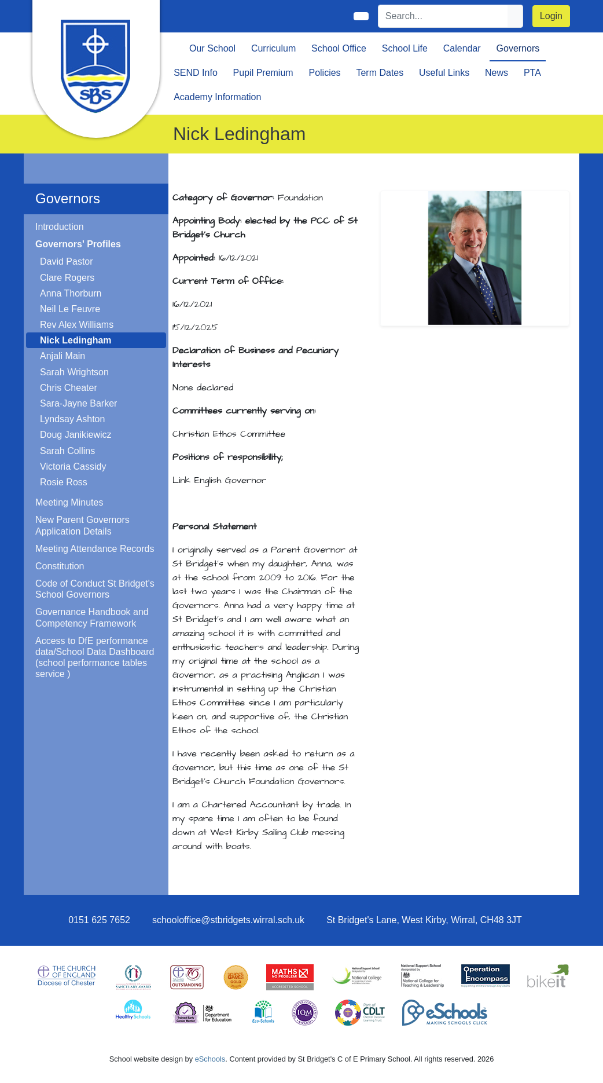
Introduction (59, 227)
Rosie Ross (63, 482)
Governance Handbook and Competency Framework (92, 617)
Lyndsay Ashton (72, 419)
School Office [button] (338, 48)
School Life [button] (405, 48)
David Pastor (66, 261)
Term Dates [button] (379, 73)
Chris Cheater (68, 388)
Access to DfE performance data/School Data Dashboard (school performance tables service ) (94, 657)
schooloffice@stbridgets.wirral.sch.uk (228, 920)
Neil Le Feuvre (70, 309)
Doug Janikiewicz (76, 435)
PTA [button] (532, 73)
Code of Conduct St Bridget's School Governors (95, 589)
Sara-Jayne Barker (78, 403)
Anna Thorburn (70, 293)
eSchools (210, 1059)
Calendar (462, 48)
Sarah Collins (67, 451)
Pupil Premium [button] (263, 73)
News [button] (496, 73)
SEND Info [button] (196, 73)
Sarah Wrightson (74, 372)
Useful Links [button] (444, 73)
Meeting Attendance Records (94, 549)
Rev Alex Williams (76, 325)
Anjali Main (62, 356)
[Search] (443, 16)
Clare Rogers (67, 278)
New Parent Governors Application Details (82, 525)
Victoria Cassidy (73, 466)
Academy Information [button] (217, 97)
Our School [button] (212, 48)
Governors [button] (518, 48)
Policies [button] (324, 73)
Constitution (59, 566)
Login (551, 16)
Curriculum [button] (273, 48)
